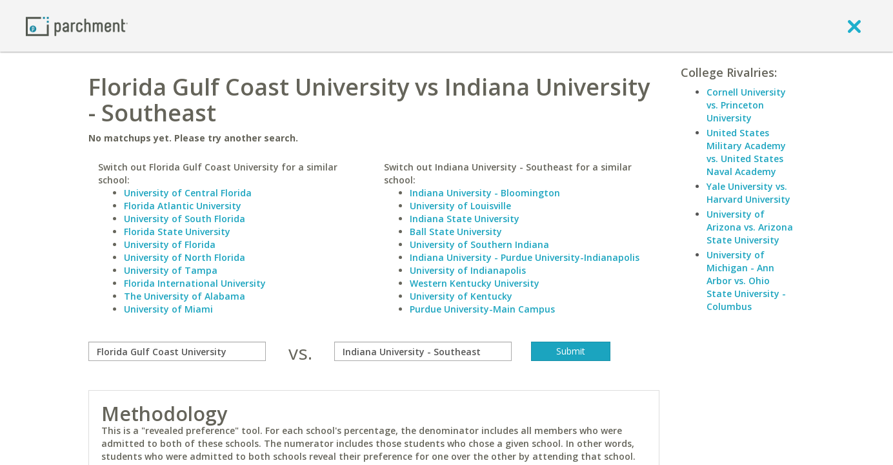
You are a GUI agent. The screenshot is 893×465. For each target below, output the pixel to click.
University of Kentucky (461, 296)
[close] (854, 26)
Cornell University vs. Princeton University (746, 105)
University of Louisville (460, 206)
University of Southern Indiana (479, 244)
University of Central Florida (188, 193)
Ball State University (456, 231)
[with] (423, 351)
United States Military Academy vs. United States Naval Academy (746, 152)
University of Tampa (170, 270)
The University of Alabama (184, 296)
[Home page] (77, 25)
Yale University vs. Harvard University (748, 192)
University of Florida (170, 244)
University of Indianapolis (468, 270)
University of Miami (168, 309)
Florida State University (177, 231)
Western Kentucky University (474, 283)
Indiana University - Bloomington (485, 193)
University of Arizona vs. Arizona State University (750, 227)
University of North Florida (184, 257)
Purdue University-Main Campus (482, 309)
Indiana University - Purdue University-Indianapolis (524, 257)
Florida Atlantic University (182, 206)
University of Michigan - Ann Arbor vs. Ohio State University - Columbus (746, 281)
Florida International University (195, 283)
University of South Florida (184, 218)
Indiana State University (464, 218)
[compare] (177, 351)
